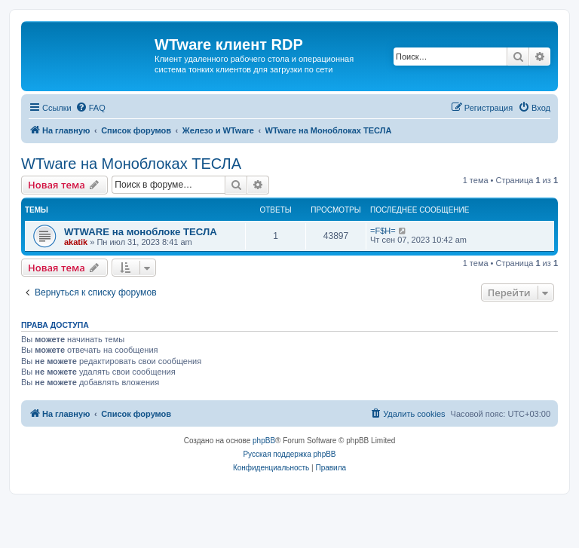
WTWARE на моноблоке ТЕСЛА (140, 231)
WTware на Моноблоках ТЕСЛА (131, 163)
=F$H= (383, 230)
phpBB (264, 440)
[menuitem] (90, 108)
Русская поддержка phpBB (289, 454)
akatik (75, 241)
